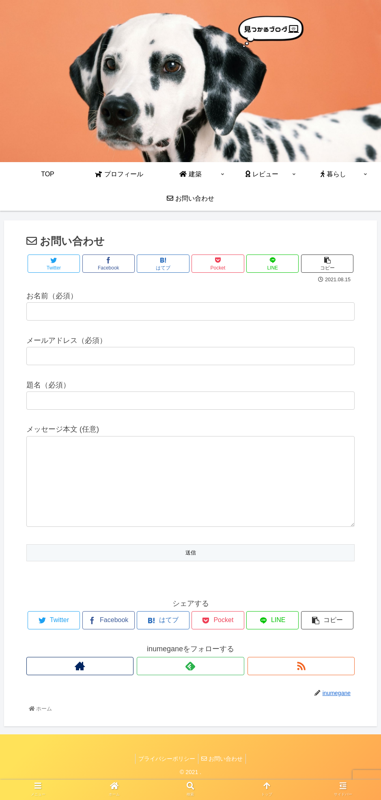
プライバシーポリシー (165, 775)
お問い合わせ (223, 775)
